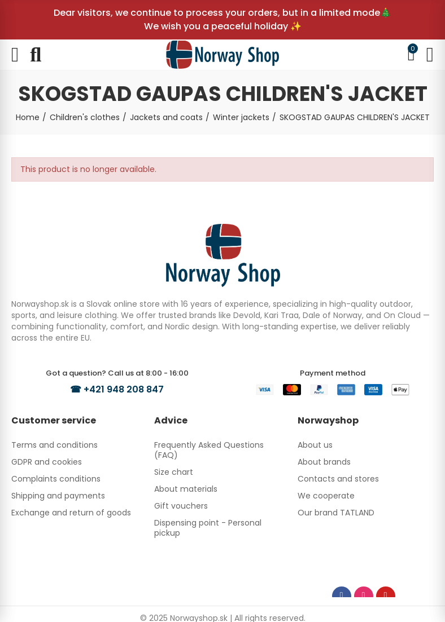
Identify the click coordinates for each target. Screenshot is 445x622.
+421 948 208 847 (124, 389)
